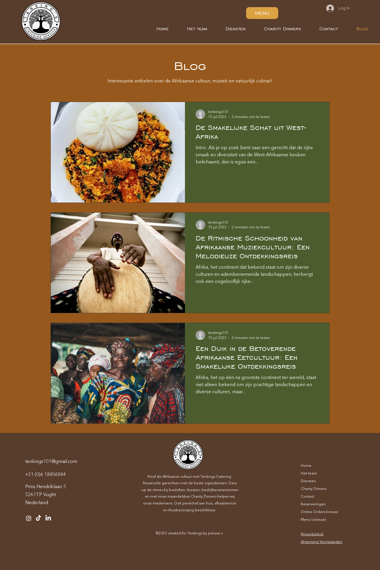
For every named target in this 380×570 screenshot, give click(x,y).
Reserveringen (313, 504)
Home (306, 466)
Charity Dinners (313, 489)
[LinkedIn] (48, 518)
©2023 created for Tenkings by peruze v (189, 533)
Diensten (308, 481)
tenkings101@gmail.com (51, 461)
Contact (307, 497)
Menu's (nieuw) (313, 520)
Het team (309, 473)
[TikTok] (38, 518)
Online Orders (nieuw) (319, 512)
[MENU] (262, 13)
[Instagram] (28, 518)
